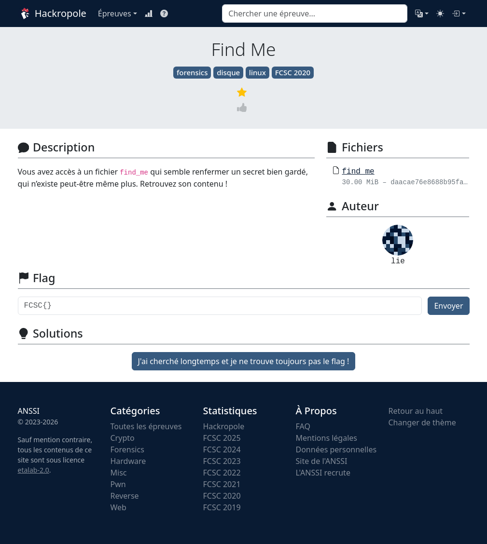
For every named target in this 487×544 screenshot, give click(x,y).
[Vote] (243, 107)
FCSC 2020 (292, 72)
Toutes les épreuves (146, 426)
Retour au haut (416, 411)
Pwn (118, 484)
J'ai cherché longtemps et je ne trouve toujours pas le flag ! (243, 361)
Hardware (128, 461)
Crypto (123, 438)
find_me (358, 171)
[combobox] (314, 13)
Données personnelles (336, 449)
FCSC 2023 (222, 461)
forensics (192, 72)
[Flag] (220, 306)
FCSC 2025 (222, 438)
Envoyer (448, 305)
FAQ (303, 426)
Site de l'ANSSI (322, 461)
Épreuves (114, 13)
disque (228, 72)
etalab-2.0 (33, 470)
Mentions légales (327, 438)
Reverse (125, 495)
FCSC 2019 (222, 507)
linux (257, 72)
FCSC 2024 (222, 449)
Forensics (127, 449)
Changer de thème (422, 422)
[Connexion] (458, 13)
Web (118, 507)
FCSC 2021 (222, 484)
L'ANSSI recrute (323, 472)
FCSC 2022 (222, 472)
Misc (119, 472)
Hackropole (52, 13)
